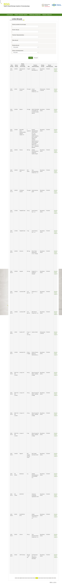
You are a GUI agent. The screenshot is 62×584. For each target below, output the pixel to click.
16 (36, 578)
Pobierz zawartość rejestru (21, 14)
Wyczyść (36, 57)
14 (31, 578)
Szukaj (30, 57)
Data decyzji (15, 40)
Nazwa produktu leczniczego (19, 24)
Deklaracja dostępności (34, 14)
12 (26, 578)
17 (39, 578)
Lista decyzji (10, 14)
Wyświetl (55, 68)
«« (16, 578)
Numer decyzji (15, 29)
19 (44, 578)
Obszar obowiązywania (18, 50)
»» (54, 578)
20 (47, 578)
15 (34, 578)
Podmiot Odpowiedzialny (18, 35)
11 (23, 578)
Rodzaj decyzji (16, 45)
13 (28, 578)
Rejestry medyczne (47, 14)
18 (42, 578)
